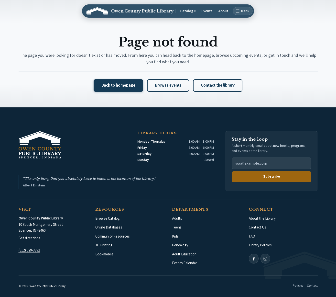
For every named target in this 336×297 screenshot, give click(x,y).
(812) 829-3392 (29, 250)
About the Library (262, 218)
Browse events (168, 85)
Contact (312, 286)
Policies (298, 286)
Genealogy (180, 245)
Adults (177, 218)
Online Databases (108, 227)
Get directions (29, 238)
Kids (175, 236)
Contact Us (257, 227)
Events (207, 11)
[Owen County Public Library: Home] (130, 11)
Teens (177, 227)
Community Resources (112, 236)
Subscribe (271, 176)
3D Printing (103, 245)
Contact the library (218, 85)
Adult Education (184, 254)
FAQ (252, 236)
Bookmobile (104, 254)
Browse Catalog (107, 218)
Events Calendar (184, 263)
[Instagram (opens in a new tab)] (265, 258)
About (223, 11)
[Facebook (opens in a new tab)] (254, 258)
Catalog (189, 11)
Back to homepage (118, 85)
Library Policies (260, 245)
